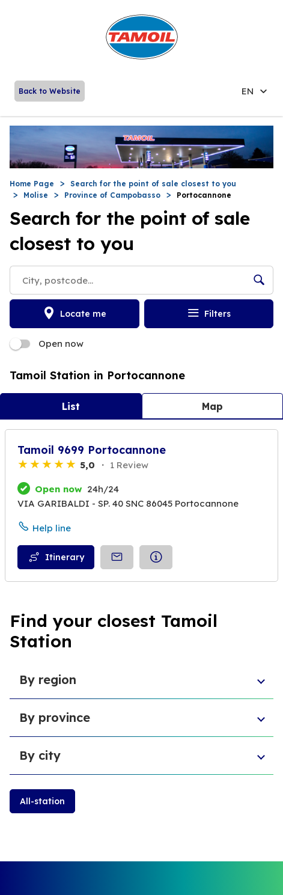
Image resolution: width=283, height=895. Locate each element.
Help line (51, 528)
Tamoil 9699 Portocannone (91, 450)
